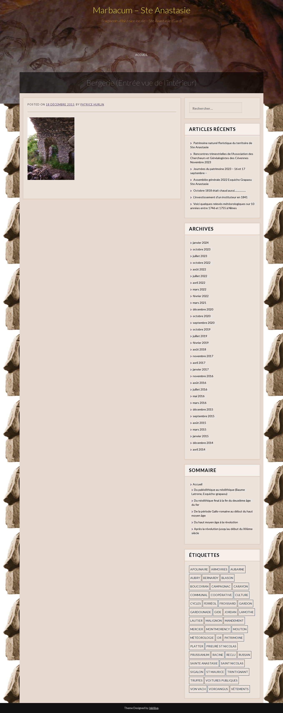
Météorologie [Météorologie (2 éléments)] (202, 637)
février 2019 (201, 342)
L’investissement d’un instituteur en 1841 (220, 197)
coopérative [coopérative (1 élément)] (221, 595)
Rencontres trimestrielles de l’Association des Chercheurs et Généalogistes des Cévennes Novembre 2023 (221, 158)
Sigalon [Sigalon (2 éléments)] (196, 672)
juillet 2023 (200, 256)
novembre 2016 (203, 376)
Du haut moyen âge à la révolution (216, 522)
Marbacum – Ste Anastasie (141, 10)
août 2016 (199, 382)
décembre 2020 (203, 309)
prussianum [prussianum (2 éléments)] (199, 655)
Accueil (141, 54)
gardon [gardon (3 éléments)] (245, 603)
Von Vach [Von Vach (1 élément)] (198, 689)
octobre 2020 (201, 316)
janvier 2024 (201, 242)
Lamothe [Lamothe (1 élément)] (246, 612)
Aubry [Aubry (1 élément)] (195, 578)
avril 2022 (199, 282)
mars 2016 (199, 402)
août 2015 (199, 422)
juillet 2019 (200, 336)
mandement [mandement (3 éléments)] (234, 620)
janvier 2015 (201, 436)
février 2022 (201, 296)
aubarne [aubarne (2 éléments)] (237, 569)
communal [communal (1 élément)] (199, 595)
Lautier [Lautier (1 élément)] (196, 620)
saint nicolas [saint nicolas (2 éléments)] (232, 663)
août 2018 (199, 349)
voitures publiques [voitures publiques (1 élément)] (222, 680)
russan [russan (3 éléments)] (244, 655)
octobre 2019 (201, 329)
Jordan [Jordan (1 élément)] (230, 612)
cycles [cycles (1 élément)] (195, 603)
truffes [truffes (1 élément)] (196, 680)
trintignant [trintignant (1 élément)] (237, 672)
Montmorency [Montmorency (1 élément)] (218, 629)
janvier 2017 (201, 369)
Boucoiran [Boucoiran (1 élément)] (199, 586)
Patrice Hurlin (92, 104)
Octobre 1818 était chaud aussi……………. (219, 190)
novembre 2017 (203, 356)
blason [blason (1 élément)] (227, 578)
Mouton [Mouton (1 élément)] (240, 629)
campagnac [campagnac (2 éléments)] (221, 586)
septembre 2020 (203, 322)
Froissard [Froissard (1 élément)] (228, 603)
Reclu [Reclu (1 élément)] (230, 655)
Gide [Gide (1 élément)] (217, 612)
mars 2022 (199, 289)
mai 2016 (198, 396)
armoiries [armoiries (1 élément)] (219, 569)
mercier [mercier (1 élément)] (196, 629)
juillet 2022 (200, 276)
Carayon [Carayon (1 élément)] (241, 586)
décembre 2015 (203, 409)
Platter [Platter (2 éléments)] (196, 646)
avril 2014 (199, 449)
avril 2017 (199, 362)
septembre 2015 (203, 416)
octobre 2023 (201, 249)
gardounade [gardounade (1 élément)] (200, 612)
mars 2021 (199, 302)
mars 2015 (199, 429)
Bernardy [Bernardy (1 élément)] (210, 578)
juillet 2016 (200, 389)
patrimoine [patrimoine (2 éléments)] (233, 637)
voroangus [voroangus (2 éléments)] (218, 689)
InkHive (153, 708)
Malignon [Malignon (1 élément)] (214, 620)
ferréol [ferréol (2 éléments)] (210, 603)
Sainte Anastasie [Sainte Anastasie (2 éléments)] (204, 663)
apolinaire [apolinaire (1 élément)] (199, 569)
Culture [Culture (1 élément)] (241, 595)
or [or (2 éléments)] (219, 637)
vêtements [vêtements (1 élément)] (240, 689)
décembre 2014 (203, 442)
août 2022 (199, 269)
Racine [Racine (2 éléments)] (217, 655)
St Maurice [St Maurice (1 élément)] (215, 672)
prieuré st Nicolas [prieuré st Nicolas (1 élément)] (221, 646)
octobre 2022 (201, 262)
